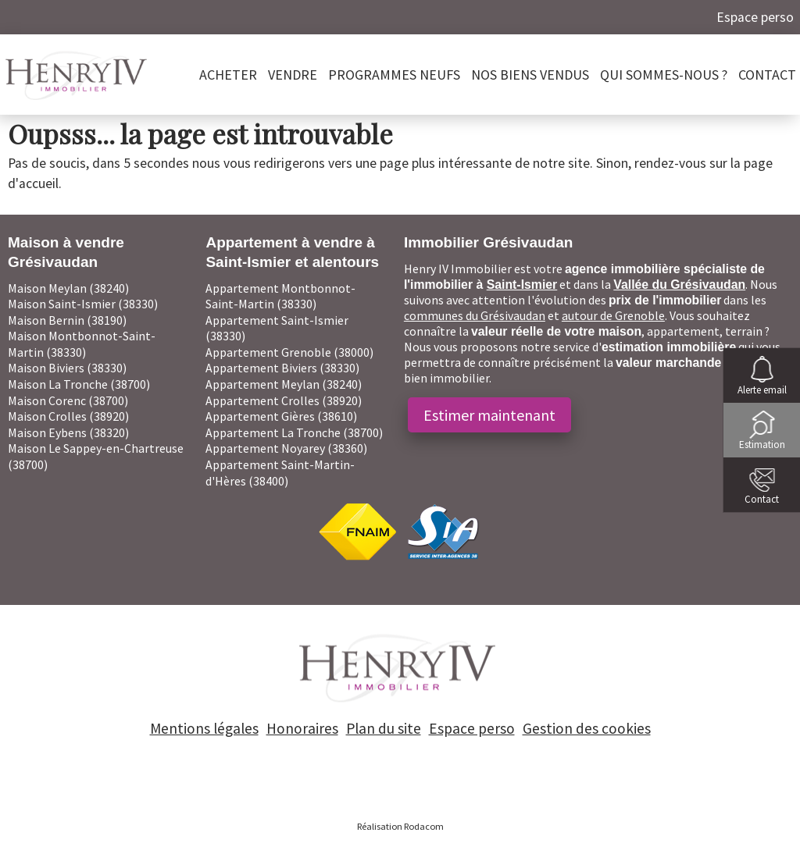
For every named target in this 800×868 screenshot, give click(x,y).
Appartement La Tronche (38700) (294, 432)
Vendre (292, 75)
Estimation (762, 444)
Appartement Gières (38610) (281, 416)
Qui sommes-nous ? (663, 75)
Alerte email (762, 390)
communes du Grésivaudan (474, 315)
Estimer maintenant (489, 415)
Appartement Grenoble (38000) (289, 352)
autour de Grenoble (613, 315)
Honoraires (302, 728)
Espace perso (755, 17)
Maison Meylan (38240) (68, 288)
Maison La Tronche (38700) (79, 384)
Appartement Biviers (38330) (282, 367)
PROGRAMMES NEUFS (394, 75)
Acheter (228, 75)
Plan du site (383, 728)
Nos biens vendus (530, 75)
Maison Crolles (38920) (68, 416)
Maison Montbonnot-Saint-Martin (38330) (81, 344)
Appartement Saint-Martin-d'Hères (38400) (280, 473)
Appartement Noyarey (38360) (286, 448)
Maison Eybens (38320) (68, 432)
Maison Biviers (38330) (67, 367)
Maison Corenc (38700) (68, 400)
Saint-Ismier (522, 284)
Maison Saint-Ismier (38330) (83, 303)
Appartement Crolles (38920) (283, 400)
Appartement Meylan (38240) (283, 384)
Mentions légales (204, 728)
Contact (767, 75)
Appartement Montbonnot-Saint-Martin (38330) (280, 296)
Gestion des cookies (587, 728)
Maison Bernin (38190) (67, 320)
